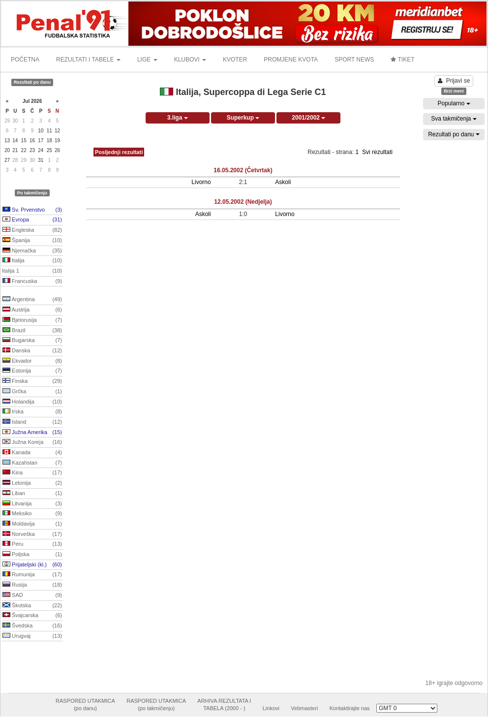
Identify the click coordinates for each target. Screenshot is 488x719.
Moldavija (32, 524)
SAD (32, 595)
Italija (32, 261)
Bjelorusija (32, 320)
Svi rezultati (377, 152)
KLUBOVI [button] (190, 59)
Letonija (32, 483)
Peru (32, 544)
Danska (32, 351)
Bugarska (32, 340)
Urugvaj (32, 636)
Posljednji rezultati (119, 152)
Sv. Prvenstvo (32, 210)
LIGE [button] (147, 59)
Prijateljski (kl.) (32, 565)
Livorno (201, 182)
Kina (32, 473)
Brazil (32, 331)
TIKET (402, 59)
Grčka (32, 392)
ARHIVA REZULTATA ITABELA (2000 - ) (224, 705)
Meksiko (32, 514)
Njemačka (32, 251)
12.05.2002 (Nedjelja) (243, 201)
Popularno (453, 103)
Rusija (32, 585)
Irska (32, 412)
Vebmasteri (304, 708)
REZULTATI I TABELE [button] (88, 59)
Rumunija (32, 575)
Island (32, 422)
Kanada (32, 453)
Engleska (32, 230)
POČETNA (25, 59)
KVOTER (235, 59)
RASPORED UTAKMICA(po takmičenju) (156, 705)
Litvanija (32, 504)
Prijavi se (454, 80)
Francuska (32, 281)
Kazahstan (32, 463)
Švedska (32, 626)
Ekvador (32, 361)
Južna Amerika (32, 433)
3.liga (177, 117)
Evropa (32, 220)
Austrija (32, 310)
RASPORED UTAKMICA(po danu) (85, 705)
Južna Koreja (32, 442)
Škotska (32, 606)
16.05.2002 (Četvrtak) (243, 170)
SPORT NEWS (354, 59)
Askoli (283, 182)
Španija (32, 241)
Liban (32, 494)
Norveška (32, 534)
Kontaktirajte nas (350, 708)
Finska (32, 381)
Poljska (32, 555)
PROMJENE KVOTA (291, 59)
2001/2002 (308, 117)
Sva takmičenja (454, 118)
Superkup (243, 117)
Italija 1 (32, 271)
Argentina (32, 300)
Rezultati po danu (454, 134)
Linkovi (271, 708)
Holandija (32, 402)
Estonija (32, 371)
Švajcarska (32, 616)
